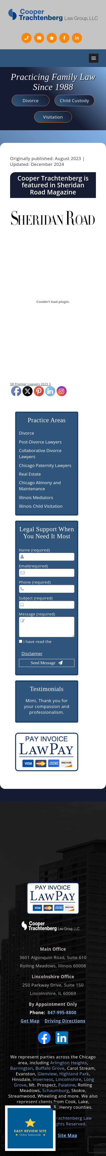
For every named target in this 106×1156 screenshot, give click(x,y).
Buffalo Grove (49, 1068)
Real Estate (30, 474)
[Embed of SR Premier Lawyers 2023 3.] (53, 301)
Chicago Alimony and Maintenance (40, 486)
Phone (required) (35, 582)
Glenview (47, 1074)
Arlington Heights (68, 1062)
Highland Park (74, 1074)
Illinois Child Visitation (41, 506)
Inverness (43, 1079)
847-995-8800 (62, 1012)
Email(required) (33, 565)
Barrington (21, 1068)
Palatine (66, 1085)
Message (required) (37, 613)
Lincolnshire (68, 1079)
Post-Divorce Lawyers (40, 442)
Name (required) (34, 549)
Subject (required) (36, 598)
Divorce (26, 433)
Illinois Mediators (36, 497)
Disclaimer (31, 653)
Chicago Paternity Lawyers (45, 465)
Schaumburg (55, 1090)
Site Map (67, 1135)
